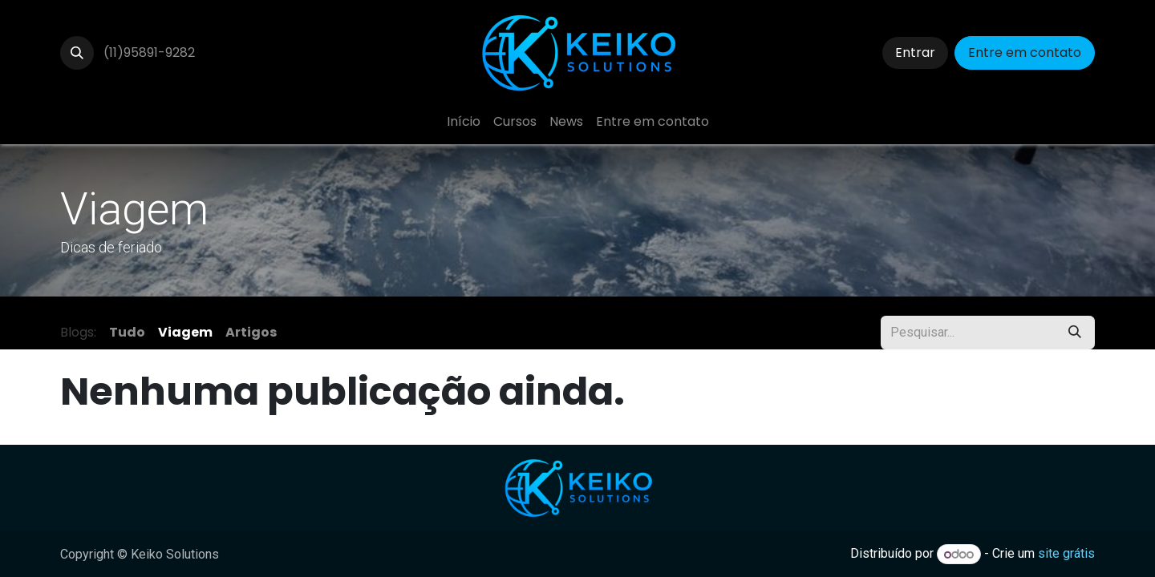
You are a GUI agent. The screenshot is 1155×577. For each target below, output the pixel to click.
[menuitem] (463, 122)
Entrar (915, 52)
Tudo (127, 332)
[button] (77, 53)
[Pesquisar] (1075, 332)
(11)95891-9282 (149, 52)
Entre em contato (1024, 52)
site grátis (1066, 554)
